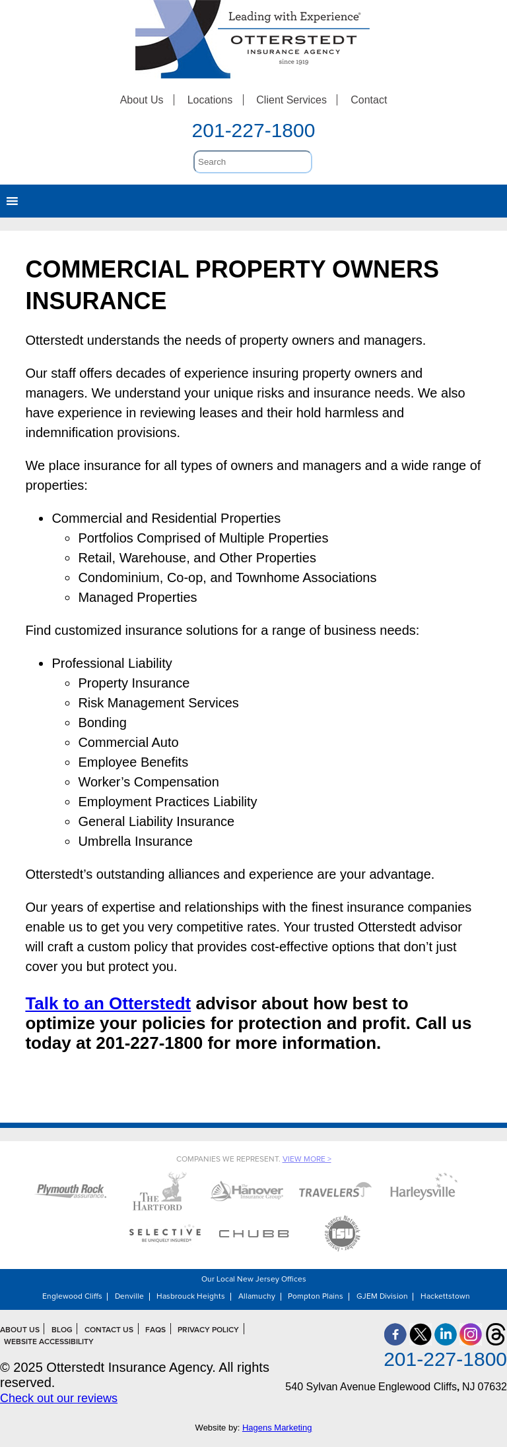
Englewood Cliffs (72, 1297)
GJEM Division (382, 1297)
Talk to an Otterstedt (108, 1003)
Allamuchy (256, 1297)
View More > (307, 1160)
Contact (369, 99)
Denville (129, 1297)
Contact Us (108, 1330)
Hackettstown (445, 1297)
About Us (142, 99)
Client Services (291, 99)
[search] (252, 161)
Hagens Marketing (277, 1427)
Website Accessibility (49, 1342)
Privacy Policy (208, 1330)
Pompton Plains (315, 1297)
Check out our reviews (59, 1398)
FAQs (155, 1330)
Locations (210, 99)
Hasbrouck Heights (190, 1297)
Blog (62, 1330)
